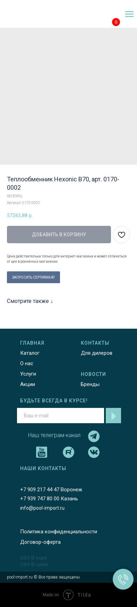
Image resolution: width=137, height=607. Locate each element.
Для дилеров (96, 353)
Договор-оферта (40, 542)
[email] (60, 415)
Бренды (90, 384)
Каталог (30, 353)
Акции (27, 384)
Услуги (28, 374)
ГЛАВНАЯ (32, 343)
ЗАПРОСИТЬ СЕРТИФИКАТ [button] (33, 277)
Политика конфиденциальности (58, 531)
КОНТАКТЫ (95, 343)
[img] (22, 14)
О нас (26, 363)
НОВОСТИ (93, 374)
